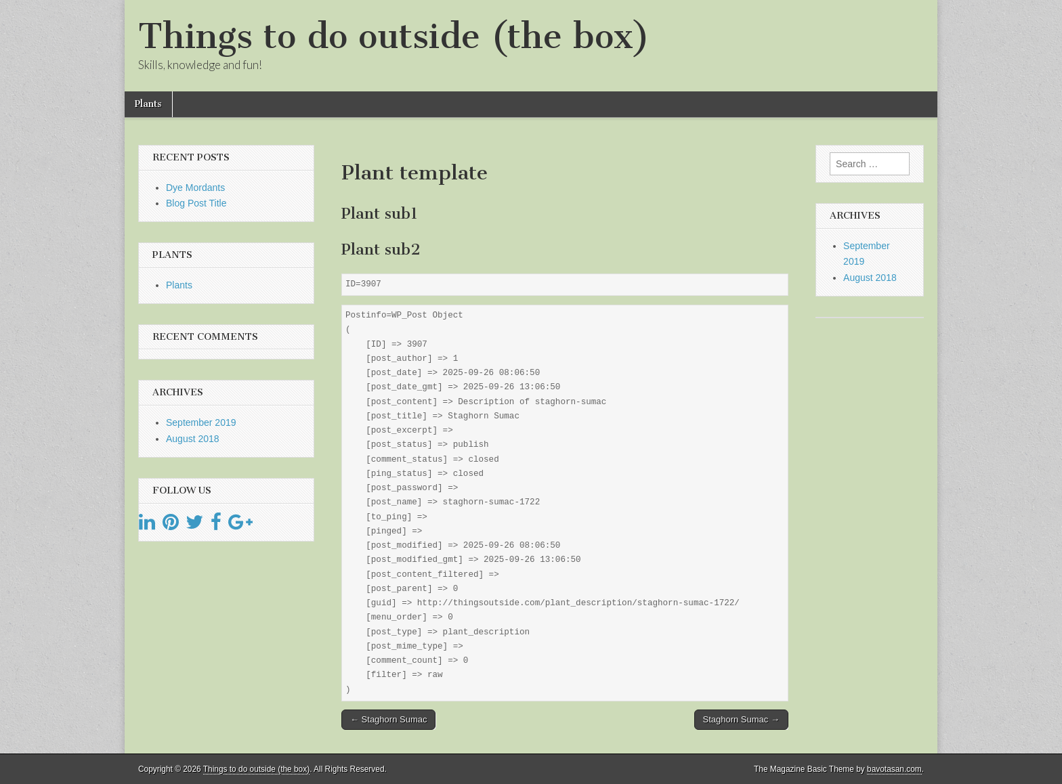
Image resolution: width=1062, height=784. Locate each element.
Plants (148, 104)
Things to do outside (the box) (394, 36)
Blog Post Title (196, 203)
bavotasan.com (894, 769)
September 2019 (201, 422)
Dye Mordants (195, 187)
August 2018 (192, 438)
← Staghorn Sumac (388, 719)
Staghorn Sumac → (741, 719)
